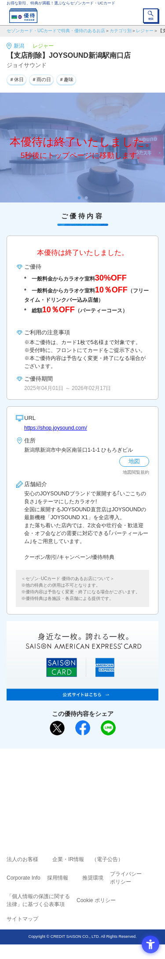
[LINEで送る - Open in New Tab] (108, 727)
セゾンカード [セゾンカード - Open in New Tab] (56, 787)
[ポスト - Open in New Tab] (57, 728)
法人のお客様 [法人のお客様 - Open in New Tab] (22, 859)
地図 (134, 461)
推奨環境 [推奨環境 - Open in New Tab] (92, 878)
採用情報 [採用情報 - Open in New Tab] (57, 878)
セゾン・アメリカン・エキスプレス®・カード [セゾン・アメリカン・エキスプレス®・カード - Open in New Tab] (78, 798)
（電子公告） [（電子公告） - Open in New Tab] (107, 859)
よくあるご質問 (116, 774)
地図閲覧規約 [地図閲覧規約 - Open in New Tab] (136, 472)
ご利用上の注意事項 (47, 774)
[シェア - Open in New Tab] (82, 727)
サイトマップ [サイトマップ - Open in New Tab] (22, 919)
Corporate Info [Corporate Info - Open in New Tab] (23, 878)
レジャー (145, 30)
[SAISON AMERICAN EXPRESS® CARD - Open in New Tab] (82, 695)
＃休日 (16, 79)
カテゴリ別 (121, 30)
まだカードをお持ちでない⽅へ (79, 758)
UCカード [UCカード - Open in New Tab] (106, 787)
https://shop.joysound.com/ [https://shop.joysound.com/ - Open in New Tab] (55, 428)
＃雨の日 (41, 79)
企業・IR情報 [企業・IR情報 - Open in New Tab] (68, 859)
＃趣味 (66, 79)
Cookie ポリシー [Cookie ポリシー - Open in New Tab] (96, 900)
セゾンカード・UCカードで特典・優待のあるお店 (56, 30)
